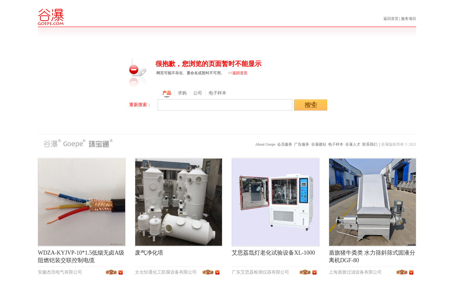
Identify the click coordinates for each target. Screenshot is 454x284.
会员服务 (284, 144)
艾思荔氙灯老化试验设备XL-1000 (273, 253)
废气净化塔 (149, 253)
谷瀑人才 (352, 144)
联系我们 (369, 144)
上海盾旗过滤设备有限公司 (355, 272)
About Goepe (265, 144)
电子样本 (335, 144)
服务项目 (408, 18)
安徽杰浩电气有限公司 (60, 272)
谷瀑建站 (318, 144)
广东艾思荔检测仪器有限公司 (260, 272)
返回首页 (391, 18)
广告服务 (301, 144)
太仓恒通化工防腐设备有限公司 (166, 272)
